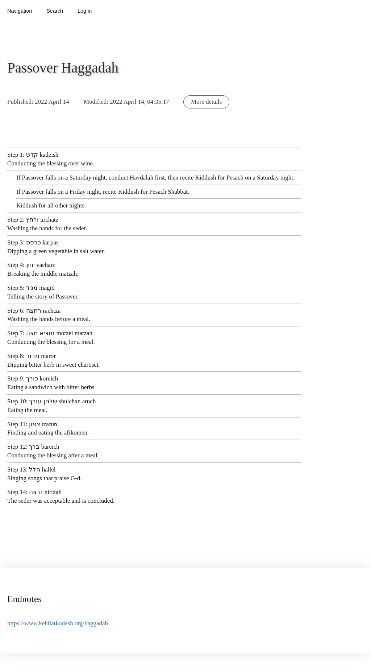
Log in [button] (85, 11)
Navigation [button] (19, 11)
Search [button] (54, 11)
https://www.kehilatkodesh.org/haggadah (57, 623)
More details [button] (206, 101)
